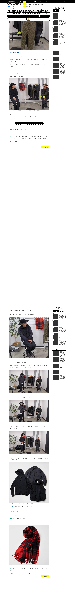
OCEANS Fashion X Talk (16, 56)
